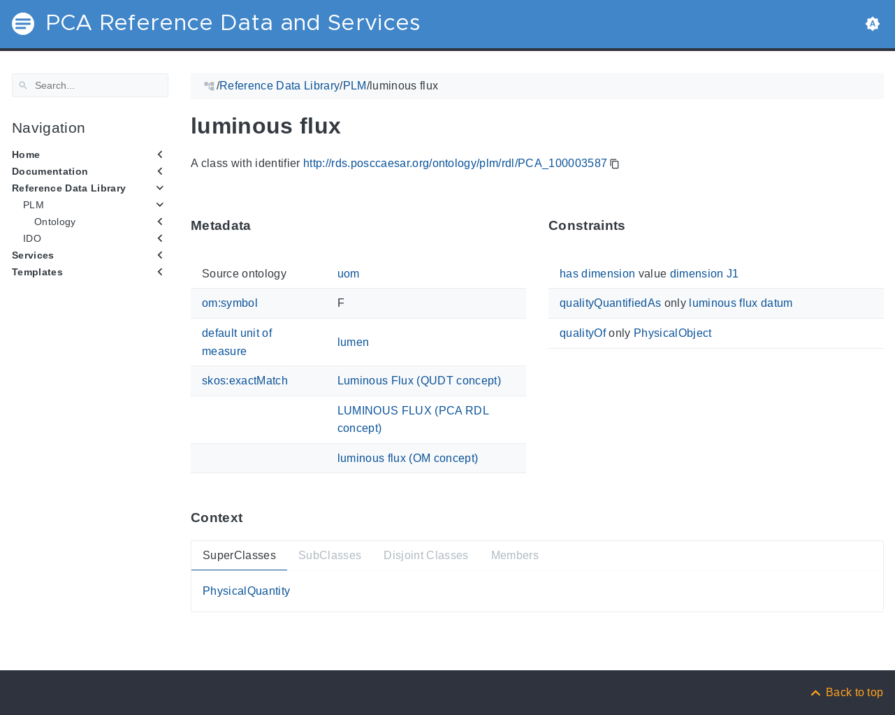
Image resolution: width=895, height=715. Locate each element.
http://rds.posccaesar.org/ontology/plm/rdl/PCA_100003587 (454, 163)
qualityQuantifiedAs (610, 303)
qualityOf (583, 333)
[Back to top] (846, 692)
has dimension (597, 274)
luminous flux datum (740, 303)
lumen (353, 342)
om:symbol (230, 303)
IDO (32, 238)
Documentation (50, 171)
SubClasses (329, 555)
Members (514, 555)
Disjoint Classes (426, 555)
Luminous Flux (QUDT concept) (418, 381)
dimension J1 (703, 274)
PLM (33, 204)
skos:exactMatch (245, 381)
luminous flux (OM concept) (407, 458)
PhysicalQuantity (246, 591)
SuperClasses (239, 555)
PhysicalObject (673, 333)
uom (348, 274)
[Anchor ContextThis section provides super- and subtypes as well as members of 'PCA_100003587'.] (252, 518)
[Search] (90, 85)
